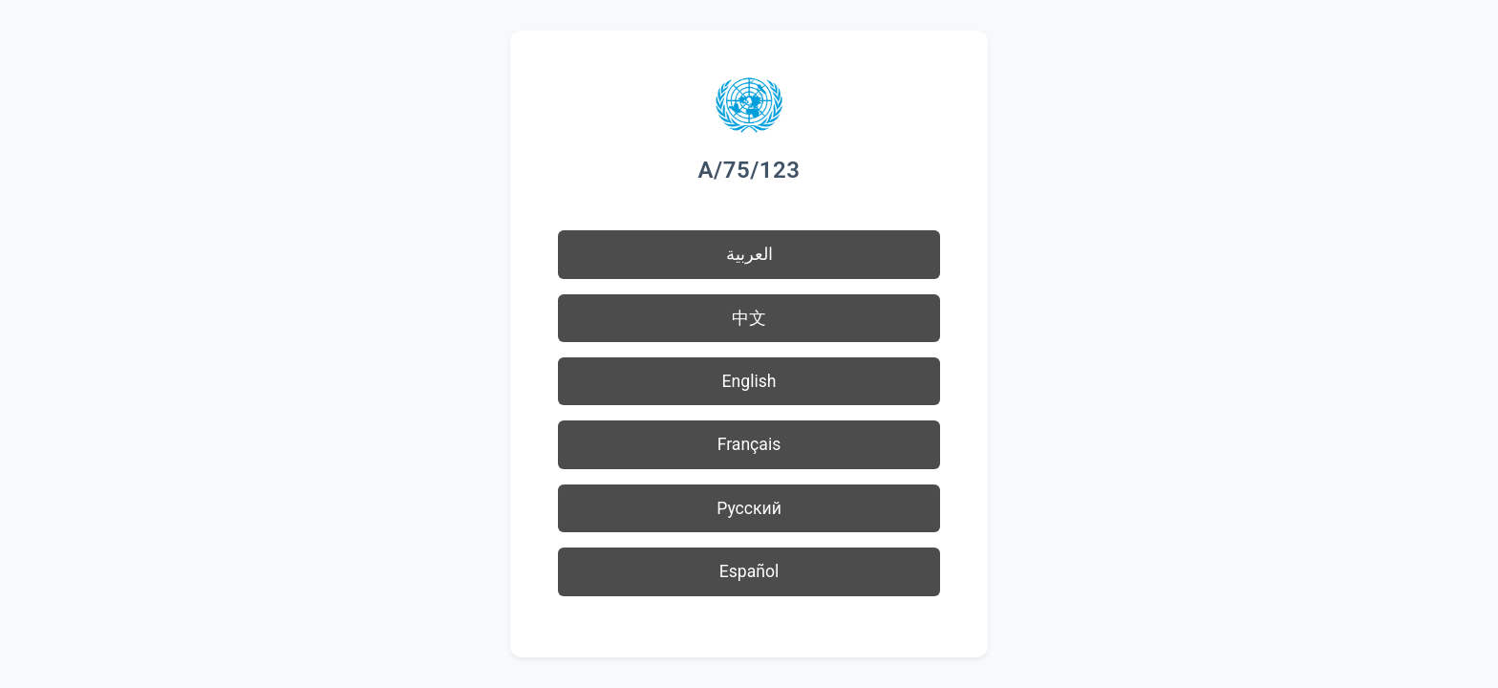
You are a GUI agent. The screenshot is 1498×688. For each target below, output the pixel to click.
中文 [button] (749, 318)
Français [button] (749, 444)
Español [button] (749, 571)
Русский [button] (749, 508)
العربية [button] (749, 254)
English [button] (749, 381)
